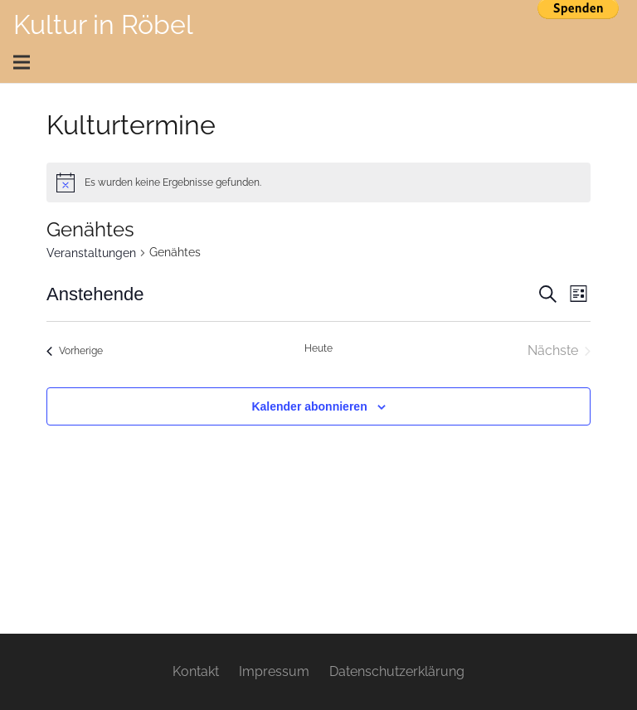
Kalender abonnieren (309, 406)
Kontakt (196, 671)
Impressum (274, 671)
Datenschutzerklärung (396, 671)
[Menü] (313, 62)
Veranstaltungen (91, 253)
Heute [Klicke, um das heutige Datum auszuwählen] (318, 348)
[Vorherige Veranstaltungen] (74, 351)
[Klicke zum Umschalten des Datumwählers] (94, 294)
